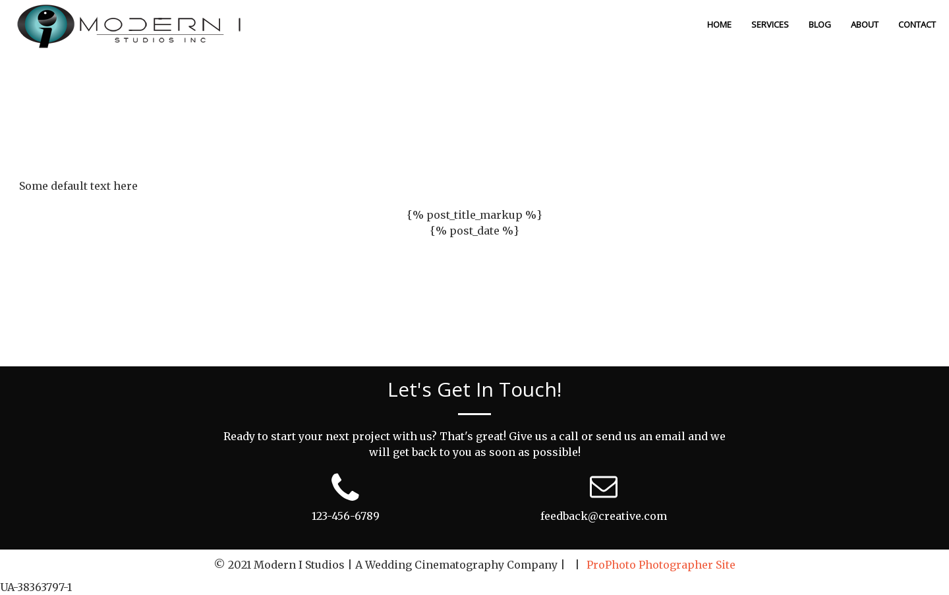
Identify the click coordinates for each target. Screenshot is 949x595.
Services (770, 24)
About (864, 24)
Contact (917, 24)
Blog (820, 24)
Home (719, 24)
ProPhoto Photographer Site (661, 564)
